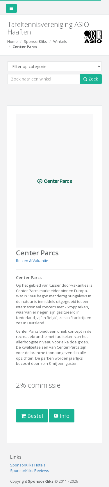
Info (61, 415)
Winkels (60, 41)
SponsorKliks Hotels (28, 465)
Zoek (90, 79)
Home (12, 41)
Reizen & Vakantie (32, 260)
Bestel (32, 415)
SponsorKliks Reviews (29, 470)
